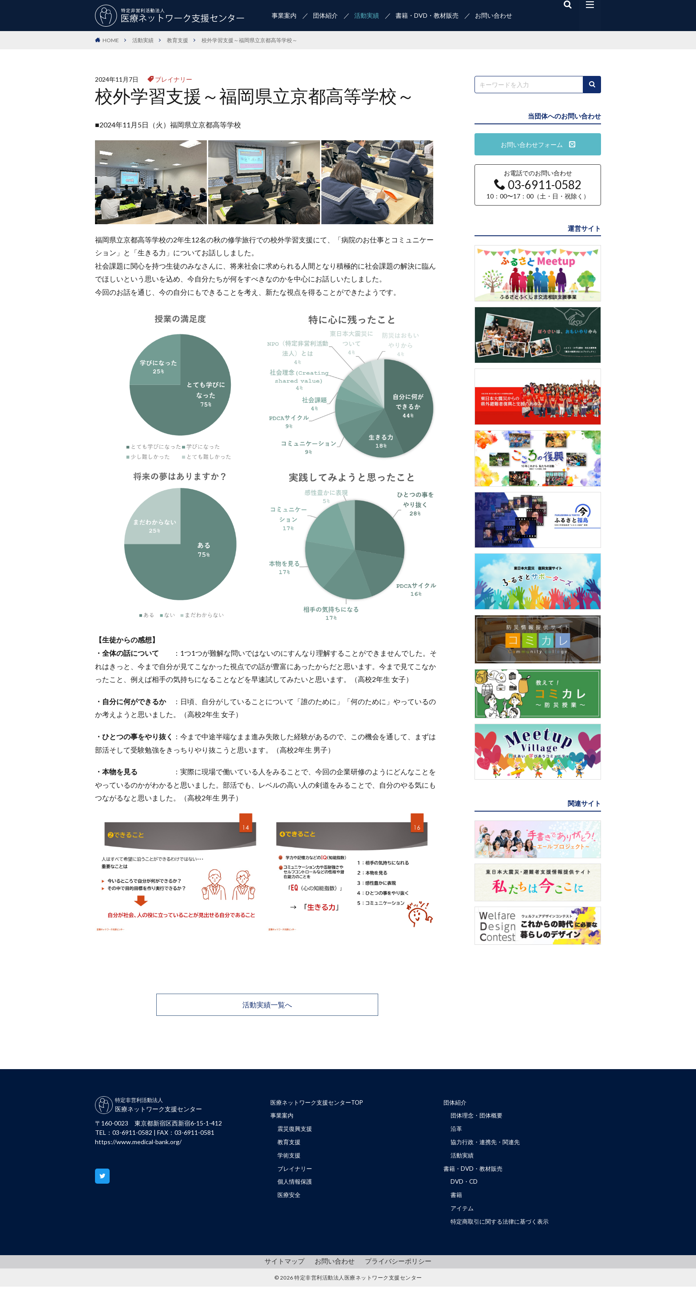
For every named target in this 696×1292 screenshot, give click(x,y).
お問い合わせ (493, 15)
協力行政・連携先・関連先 (488, 1144)
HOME (111, 40)
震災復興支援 (296, 1130)
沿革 (457, 1130)
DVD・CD (465, 1185)
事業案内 (284, 15)
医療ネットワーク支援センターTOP (320, 1103)
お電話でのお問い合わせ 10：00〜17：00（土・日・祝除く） (537, 184)
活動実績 (366, 15)
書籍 (457, 1199)
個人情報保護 (296, 1185)
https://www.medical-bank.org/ (138, 1141)
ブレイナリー (173, 79)
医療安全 (289, 1199)
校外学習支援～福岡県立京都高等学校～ (249, 40)
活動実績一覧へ (267, 1004)
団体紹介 (325, 15)
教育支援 (177, 40)
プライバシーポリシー (395, 1266)
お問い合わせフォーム (538, 144)
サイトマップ (288, 1266)
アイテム (463, 1213)
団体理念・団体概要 (478, 1117)
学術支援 (289, 1158)
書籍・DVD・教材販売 (427, 15)
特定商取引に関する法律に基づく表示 (503, 1227)
